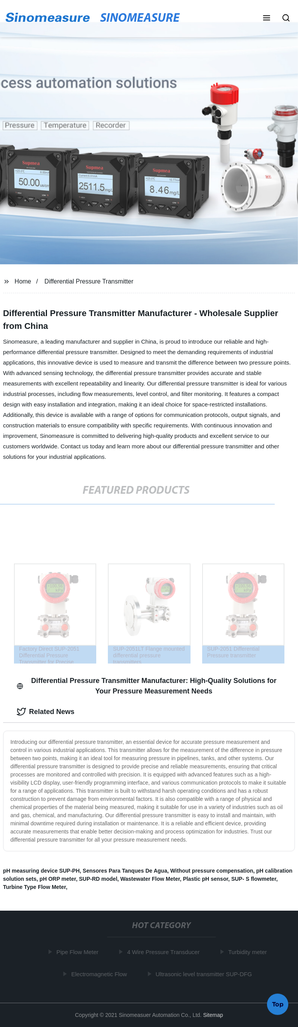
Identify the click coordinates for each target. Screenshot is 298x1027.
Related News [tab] (45, 711)
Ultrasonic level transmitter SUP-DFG (205, 973)
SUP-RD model (98, 879)
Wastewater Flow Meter (150, 879)
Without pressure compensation (211, 871)
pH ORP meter (58, 879)
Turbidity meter (248, 952)
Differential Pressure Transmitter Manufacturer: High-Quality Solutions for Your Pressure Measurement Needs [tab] (147, 686)
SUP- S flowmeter (253, 879)
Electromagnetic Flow (100, 973)
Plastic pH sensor (205, 879)
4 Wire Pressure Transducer (164, 952)
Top (278, 1003)
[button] (266, 19)
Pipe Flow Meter (78, 952)
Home (23, 281)
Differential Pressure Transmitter (89, 281)
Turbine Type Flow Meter (34, 887)
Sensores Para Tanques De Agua (125, 871)
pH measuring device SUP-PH (41, 871)
